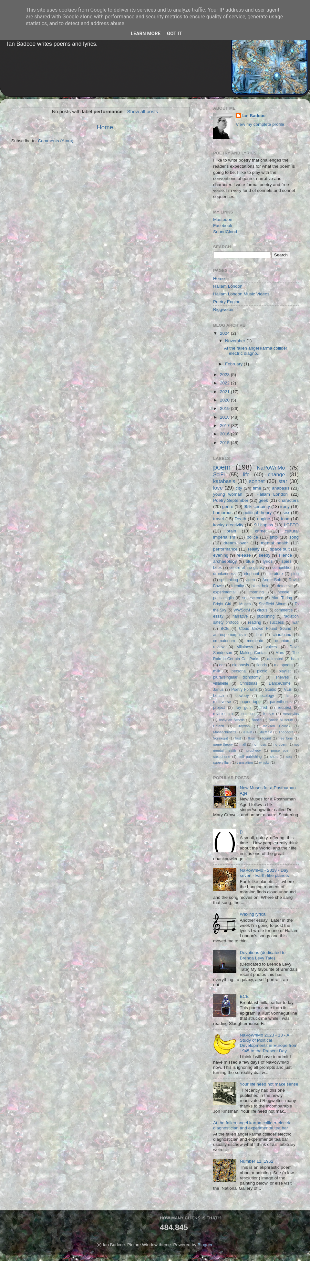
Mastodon (222, 219)
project (219, 707)
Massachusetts (224, 732)
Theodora (285, 732)
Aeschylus (291, 714)
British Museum (281, 720)
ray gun (243, 707)
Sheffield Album (272, 604)
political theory (257, 512)
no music (260, 744)
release (243, 555)
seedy (264, 555)
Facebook (222, 225)
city (238, 488)
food (285, 518)
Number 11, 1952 (256, 1161)
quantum (282, 641)
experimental (224, 592)
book (217, 567)
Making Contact (254, 652)
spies (287, 561)
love (218, 488)
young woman (227, 494)
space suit (280, 549)
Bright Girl (222, 604)
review (218, 647)
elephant (251, 573)
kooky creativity (228, 524)
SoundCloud (225, 231)
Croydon (243, 726)
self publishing (250, 757)
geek (263, 500)
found (266, 738)
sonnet (257, 481)
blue (250, 561)
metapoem (283, 665)
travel (218, 518)
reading (254, 622)
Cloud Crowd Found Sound (265, 628)
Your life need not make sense (269, 1084)
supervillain (222, 762)
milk (216, 671)
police (252, 537)
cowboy (242, 695)
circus (262, 610)
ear (222, 665)
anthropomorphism (229, 634)
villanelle (220, 683)
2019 (225, 408)
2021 (225, 391)
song (294, 537)
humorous (222, 512)
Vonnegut (220, 738)
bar (259, 634)
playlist (285, 671)
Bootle (257, 720)
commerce (283, 610)
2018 (225, 417)
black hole (260, 586)
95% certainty (256, 506)
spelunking (228, 580)
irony (285, 506)
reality (254, 549)
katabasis (224, 481)
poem (222, 467)
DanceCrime (279, 683)
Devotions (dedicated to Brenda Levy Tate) (262, 955)
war (296, 622)
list (288, 695)
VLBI (288, 689)
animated (275, 659)
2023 (225, 374)
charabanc (282, 634)
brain (231, 531)
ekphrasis (240, 665)
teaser (268, 713)
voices (271, 647)
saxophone (221, 757)
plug (295, 573)
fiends (261, 665)
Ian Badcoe (253, 115)
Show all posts (142, 111)
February (234, 364)
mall (242, 744)
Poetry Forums (244, 689)
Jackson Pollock (276, 726)
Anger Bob (272, 580)
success (277, 622)
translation (245, 762)
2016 (225, 434)
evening (220, 555)
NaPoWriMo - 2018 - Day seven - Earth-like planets (264, 873)
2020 (225, 400)
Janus (218, 689)
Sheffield (265, 732)
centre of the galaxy (246, 567)
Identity (237, 586)
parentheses (281, 702)
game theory (223, 744)
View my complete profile (260, 124)
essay (218, 616)
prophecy (253, 750)
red (264, 707)
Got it (174, 33)
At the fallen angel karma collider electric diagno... (255, 351)
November (235, 340)
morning (257, 592)
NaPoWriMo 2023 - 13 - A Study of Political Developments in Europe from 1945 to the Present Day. (268, 1043)
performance (225, 549)
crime (260, 531)
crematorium (224, 641)
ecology (267, 695)
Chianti (218, 726)
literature (275, 573)
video (250, 580)
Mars (279, 652)
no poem (280, 744)
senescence (252, 598)
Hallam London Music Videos (241, 294)
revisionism (223, 713)
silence (285, 555)
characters (288, 500)
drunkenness (224, 573)
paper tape (251, 702)
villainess (245, 647)
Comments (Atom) (56, 140)
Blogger (205, 1244)
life (246, 474)
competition (283, 567)
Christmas (248, 683)
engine (263, 518)
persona (239, 671)
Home (105, 127)
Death (240, 518)
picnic (262, 671)
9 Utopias (263, 524)
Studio (270, 689)
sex (286, 512)
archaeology (225, 561)
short (274, 757)
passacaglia (223, 598)
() (241, 831)
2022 (225, 383)
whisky (264, 762)
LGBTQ (291, 524)
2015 (225, 442)
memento (255, 641)
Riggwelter (223, 309)
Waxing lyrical (253, 914)
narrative (240, 616)
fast (238, 738)
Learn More (145, 33)
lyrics (268, 561)
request (284, 707)
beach (218, 695)
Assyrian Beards (232, 720)
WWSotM (241, 610)
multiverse (222, 702)
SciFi (219, 474)
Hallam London (228, 286)
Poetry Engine (227, 301)
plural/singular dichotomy (237, 677)
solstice (248, 713)
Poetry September (230, 500)
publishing (266, 616)
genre (227, 506)
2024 (225, 333)
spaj (289, 757)
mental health (274, 543)
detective (285, 586)
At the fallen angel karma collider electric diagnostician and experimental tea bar (252, 1125)
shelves (282, 677)
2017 (225, 425)
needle (283, 592)
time (257, 488)
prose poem (281, 750)
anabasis (280, 488)
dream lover (235, 543)
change (276, 474)
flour (251, 738)
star (282, 481)
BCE (225, 628)
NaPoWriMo (271, 468)
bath (295, 659)
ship (274, 537)
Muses (245, 604)
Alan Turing (282, 598)
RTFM (248, 732)
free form (285, 738)
